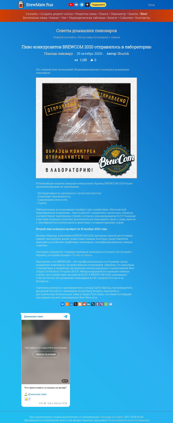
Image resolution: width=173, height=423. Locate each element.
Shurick (123, 54)
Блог (143, 14)
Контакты (142, 18)
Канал (54, 18)
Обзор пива (84, 37)
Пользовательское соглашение (128, 420)
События (126, 18)
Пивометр (118, 14)
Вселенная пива (35, 18)
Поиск (103, 14)
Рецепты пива (85, 14)
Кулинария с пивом (107, 37)
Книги (112, 18)
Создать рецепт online (56, 14)
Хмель (133, 14)
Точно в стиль (81, 255)
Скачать (32, 14)
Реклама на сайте (111, 417)
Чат (63, 18)
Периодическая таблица (87, 18)
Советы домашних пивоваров (86, 30)
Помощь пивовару (59, 54)
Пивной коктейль (64, 37)
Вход (151, 5)
